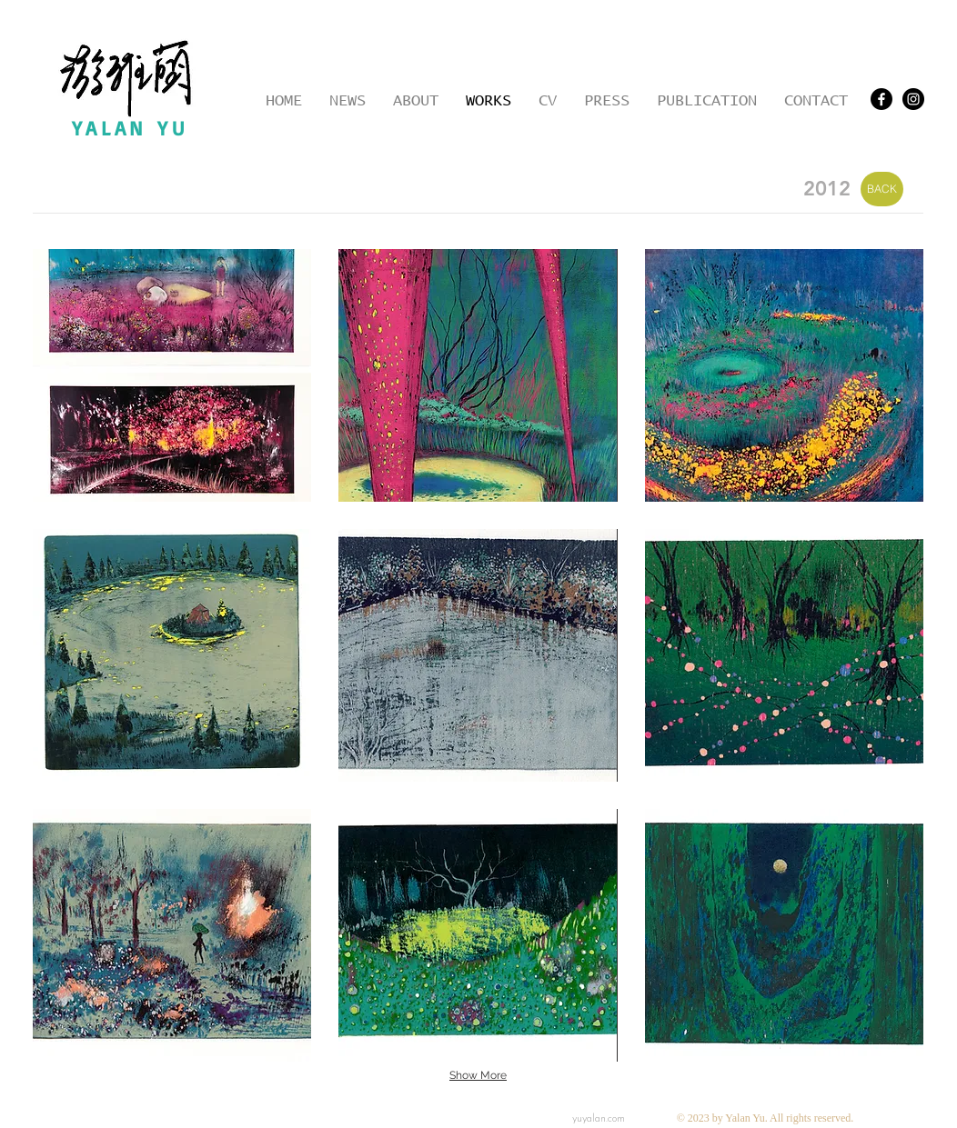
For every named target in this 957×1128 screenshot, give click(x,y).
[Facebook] (881, 99)
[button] (172, 375)
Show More (478, 1075)
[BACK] (882, 189)
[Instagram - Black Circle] (913, 99)
